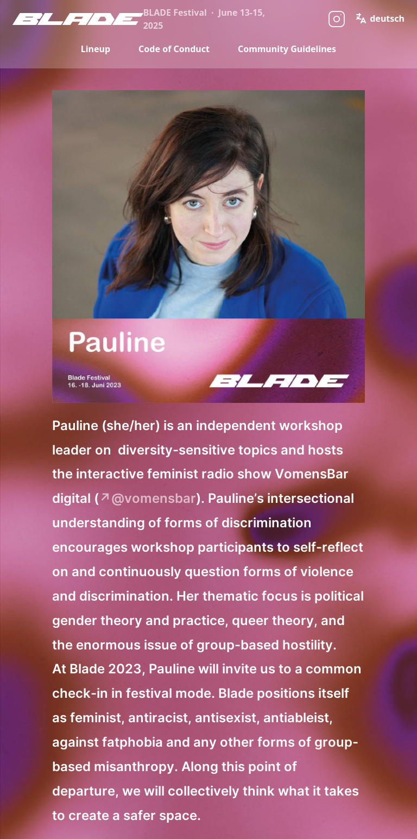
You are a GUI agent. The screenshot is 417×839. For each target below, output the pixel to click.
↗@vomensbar (147, 498)
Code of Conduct (174, 49)
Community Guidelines (287, 49)
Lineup (95, 49)
